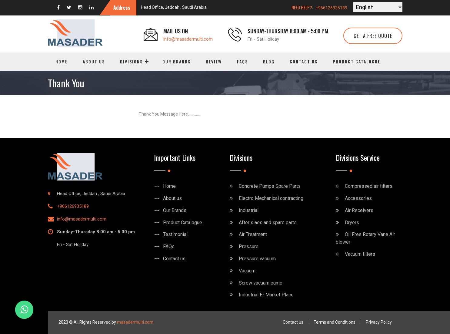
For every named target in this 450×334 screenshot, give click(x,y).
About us (94, 61)
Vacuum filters (360, 254)
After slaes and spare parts (268, 222)
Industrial (248, 210)
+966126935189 (331, 7)
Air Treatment (253, 234)
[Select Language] (377, 7)
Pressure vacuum (257, 258)
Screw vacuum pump (260, 283)
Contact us (304, 61)
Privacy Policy (379, 322)
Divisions (131, 61)
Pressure (248, 246)
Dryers (352, 222)
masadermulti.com (135, 322)
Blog (269, 61)
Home (61, 61)
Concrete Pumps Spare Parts (270, 186)
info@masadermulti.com (188, 39)
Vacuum (247, 271)
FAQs (242, 61)
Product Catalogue (356, 61)
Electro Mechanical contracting (271, 198)
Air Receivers (359, 210)
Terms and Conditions (334, 322)
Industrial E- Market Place (266, 295)
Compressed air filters (368, 186)
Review (214, 61)
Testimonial (175, 234)
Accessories (358, 198)
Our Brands (176, 61)
